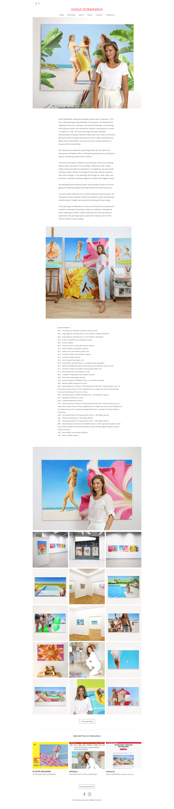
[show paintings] (87, 721)
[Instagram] (36, 3)
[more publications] (87, 786)
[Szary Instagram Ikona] (89, 794)
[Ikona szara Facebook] (84, 794)
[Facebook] (39, 3)
